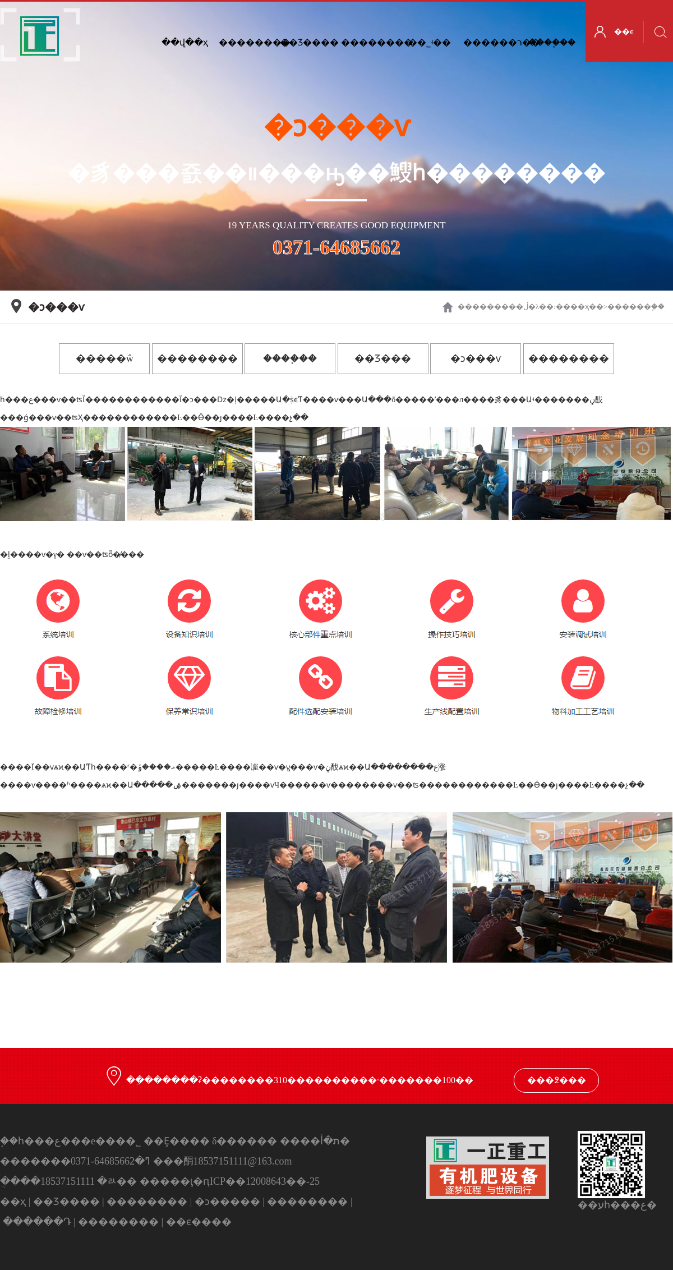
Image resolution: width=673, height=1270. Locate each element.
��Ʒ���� (307, 42)
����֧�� (551, 42)
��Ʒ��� (382, 358)
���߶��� (556, 1080)
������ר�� (490, 42)
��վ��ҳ (185, 42)
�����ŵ (104, 358)
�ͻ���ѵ (475, 358)
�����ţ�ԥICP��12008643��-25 (230, 1181)
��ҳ (579, 306)
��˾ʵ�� (429, 42)
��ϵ (624, 31)
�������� (368, 42)
